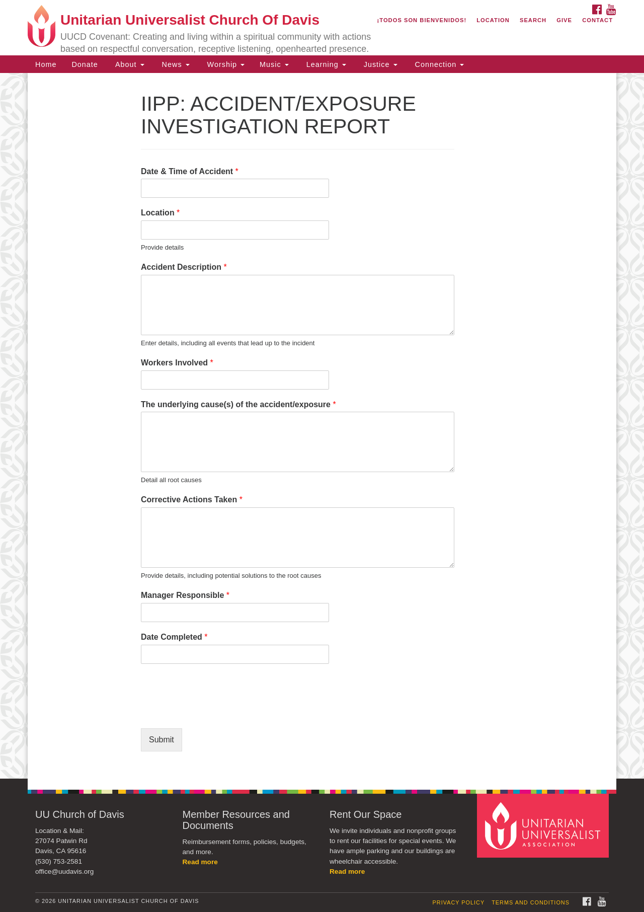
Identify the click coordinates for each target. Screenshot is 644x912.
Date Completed (174, 637)
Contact (597, 20)
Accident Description (184, 267)
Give (564, 20)
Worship (225, 64)
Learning (325, 64)
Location (493, 20)
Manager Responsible (185, 595)
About (128, 64)
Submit (161, 739)
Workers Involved (177, 362)
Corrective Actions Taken (192, 499)
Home (45, 64)
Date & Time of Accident (189, 171)
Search (533, 20)
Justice (379, 64)
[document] (322, 426)
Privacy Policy (459, 902)
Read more (200, 862)
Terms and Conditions (531, 902)
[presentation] (217, 711)
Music (274, 64)
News (174, 64)
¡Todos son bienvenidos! (422, 20)
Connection (438, 64)
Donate (84, 64)
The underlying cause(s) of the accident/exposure (238, 404)
